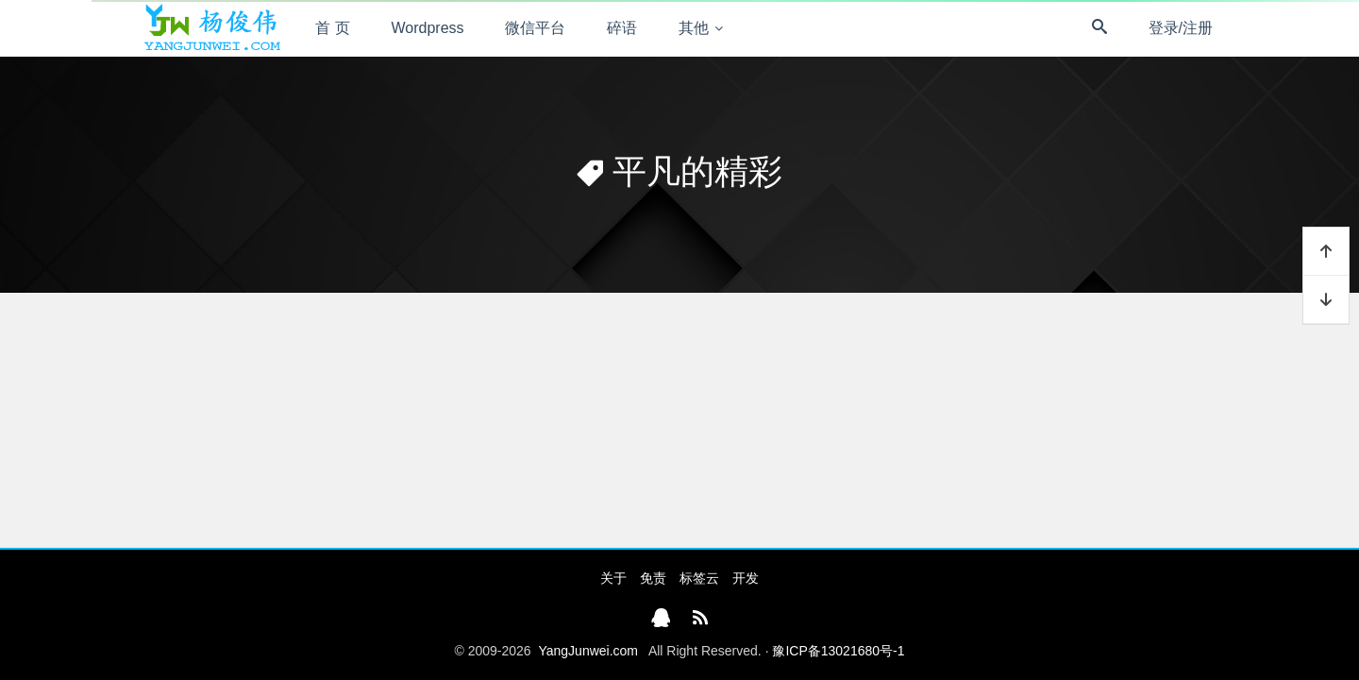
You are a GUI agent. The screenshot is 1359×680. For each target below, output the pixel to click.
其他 (694, 28)
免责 (653, 578)
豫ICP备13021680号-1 (838, 650)
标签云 (699, 578)
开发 (745, 578)
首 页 (332, 28)
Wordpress (428, 28)
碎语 (622, 28)
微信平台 (535, 28)
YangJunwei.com (588, 650)
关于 (613, 578)
